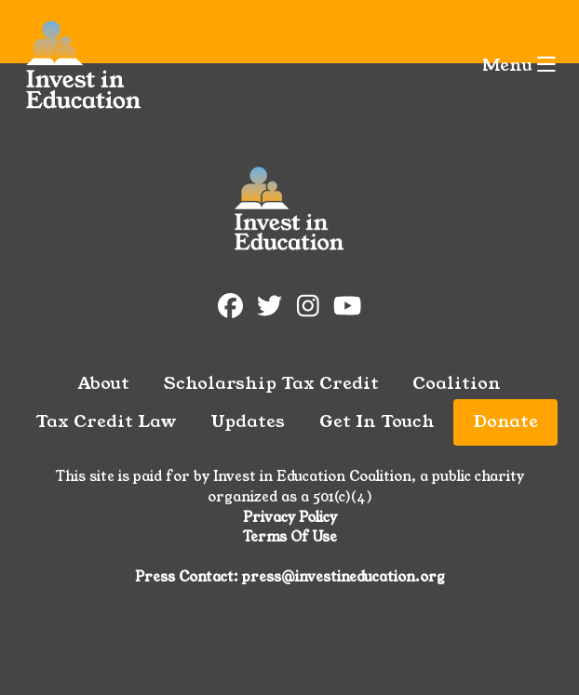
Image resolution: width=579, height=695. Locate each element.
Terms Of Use (290, 537)
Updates (247, 421)
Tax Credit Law (106, 421)
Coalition (456, 383)
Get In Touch (377, 421)
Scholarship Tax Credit (271, 383)
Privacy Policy (290, 517)
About (103, 383)
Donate (506, 421)
